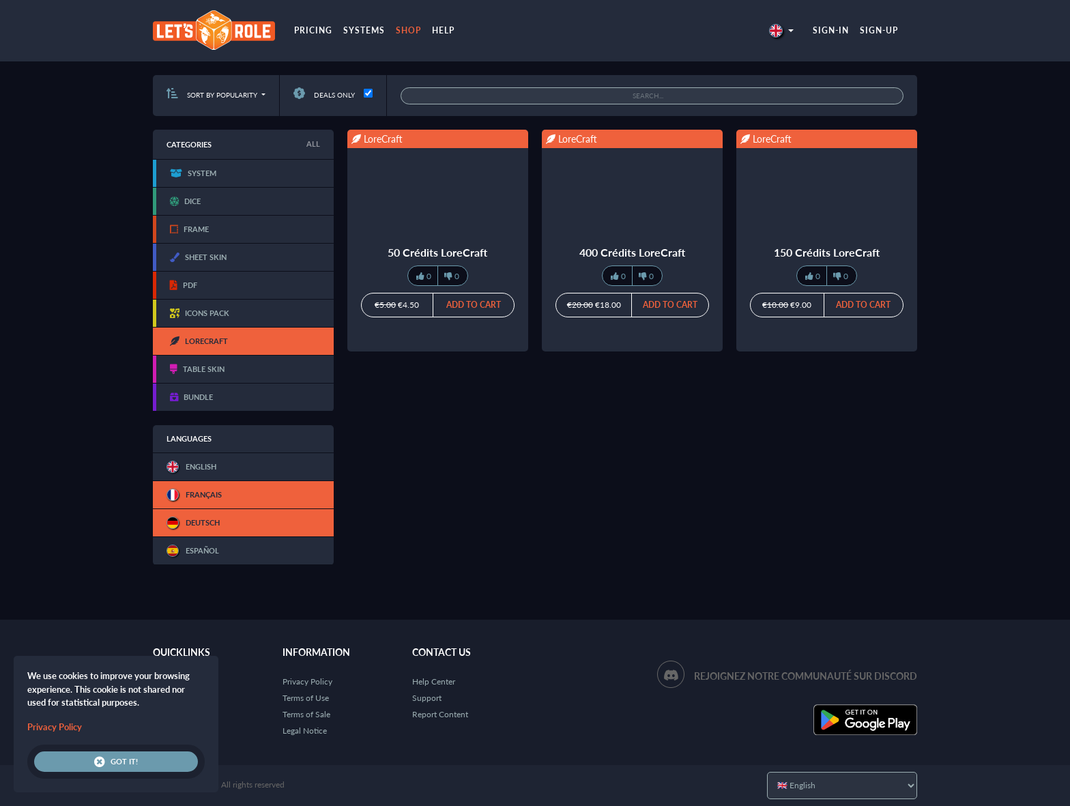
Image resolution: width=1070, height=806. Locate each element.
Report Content (440, 714)
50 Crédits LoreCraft (437, 252)
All (313, 143)
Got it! (116, 761)
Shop (408, 30)
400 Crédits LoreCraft (632, 252)
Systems (364, 30)
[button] (781, 30)
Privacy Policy (307, 681)
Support (427, 698)
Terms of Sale (306, 714)
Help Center (433, 681)
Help (443, 30)
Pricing (313, 30)
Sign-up (879, 30)
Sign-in (831, 30)
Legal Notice (305, 730)
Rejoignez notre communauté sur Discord (805, 676)
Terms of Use (306, 698)
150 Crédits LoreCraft (827, 252)
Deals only (324, 95)
